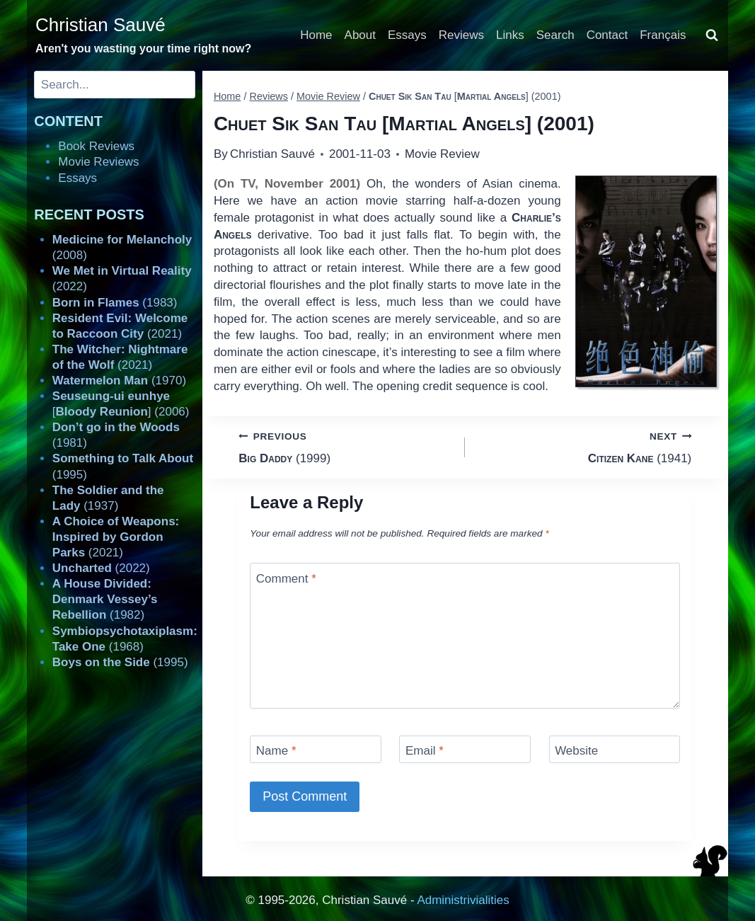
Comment (286, 578)
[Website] (615, 749)
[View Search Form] (712, 35)
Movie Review (442, 154)
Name (276, 750)
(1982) (105, 599)
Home (316, 35)
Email (424, 750)
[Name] (315, 749)
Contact (607, 35)
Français (663, 35)
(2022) (101, 568)
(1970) (119, 380)
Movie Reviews (98, 161)
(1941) (584, 446)
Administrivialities (463, 900)
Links (510, 35)
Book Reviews (96, 146)
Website (576, 750)
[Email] (465, 749)
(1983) (115, 302)
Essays (407, 35)
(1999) (345, 446)
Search (555, 35)
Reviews (461, 35)
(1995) (120, 662)
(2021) (115, 537)
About (360, 35)
